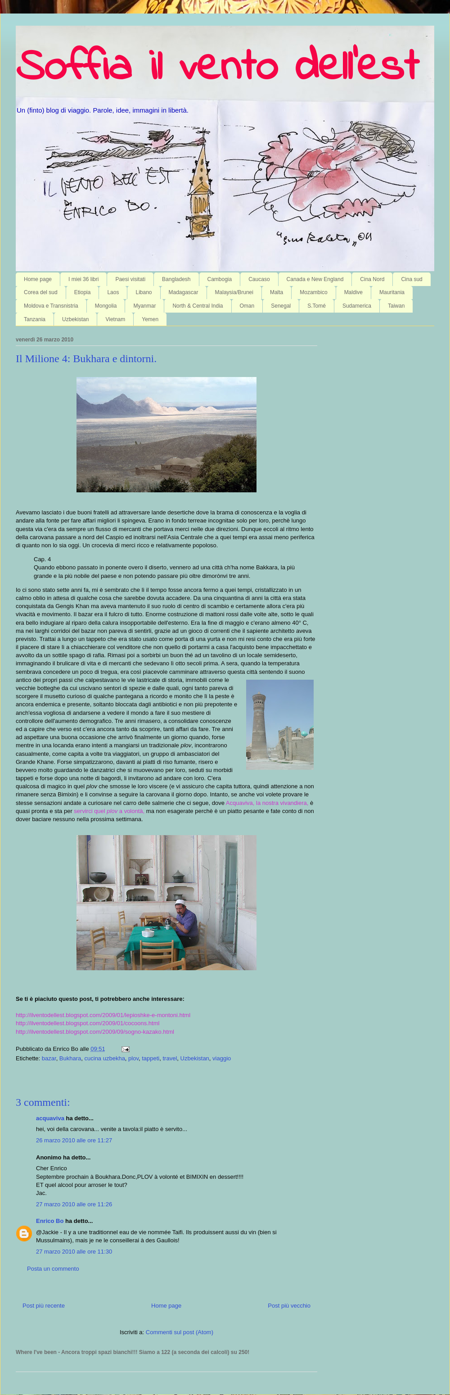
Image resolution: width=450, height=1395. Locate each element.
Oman (247, 306)
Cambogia (219, 279)
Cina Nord (372, 279)
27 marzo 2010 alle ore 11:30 (74, 1251)
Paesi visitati (130, 279)
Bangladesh (176, 279)
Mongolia (106, 306)
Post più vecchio (289, 1305)
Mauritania (392, 292)
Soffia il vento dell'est (217, 68)
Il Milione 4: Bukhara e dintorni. (86, 358)
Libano (143, 292)
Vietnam (115, 319)
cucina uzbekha (105, 1058)
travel (170, 1058)
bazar (49, 1058)
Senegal (281, 306)
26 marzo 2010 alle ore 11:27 (74, 1140)
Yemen (150, 319)
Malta (276, 292)
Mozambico (313, 292)
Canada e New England (315, 279)
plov (133, 1058)
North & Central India (197, 306)
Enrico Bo (49, 1221)
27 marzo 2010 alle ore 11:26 (74, 1204)
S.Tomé (316, 306)
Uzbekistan (75, 319)
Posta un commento (53, 1268)
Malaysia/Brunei (234, 292)
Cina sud (411, 279)
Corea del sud (41, 292)
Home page (38, 279)
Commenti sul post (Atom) (179, 1332)
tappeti (150, 1058)
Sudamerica (356, 306)
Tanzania (34, 319)
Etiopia (82, 292)
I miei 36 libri (83, 279)
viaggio (221, 1058)
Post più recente (43, 1305)
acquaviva (50, 1118)
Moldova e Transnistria (51, 306)
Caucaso (259, 279)
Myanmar (144, 306)
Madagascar (183, 292)
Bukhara (70, 1058)
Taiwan (396, 306)
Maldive (353, 292)
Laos (113, 292)
